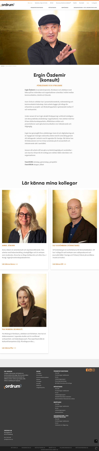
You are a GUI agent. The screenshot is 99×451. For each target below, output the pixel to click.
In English (38, 373)
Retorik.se (14, 447)
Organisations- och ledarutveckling (61, 416)
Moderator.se (26, 447)
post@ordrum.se (8, 439)
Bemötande (57, 402)
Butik (75, 3)
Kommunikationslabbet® (63, 3)
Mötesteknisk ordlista (65, 399)
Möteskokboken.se (82, 447)
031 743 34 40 (7, 437)
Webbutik (38, 385)
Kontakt (81, 3)
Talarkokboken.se (66, 447)
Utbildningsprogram (60, 379)
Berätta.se (52, 447)
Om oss (30, 3)
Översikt (57, 373)
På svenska (39, 375)
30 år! (51, 3)
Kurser (56, 377)
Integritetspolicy (40, 387)
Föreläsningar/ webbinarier (62, 375)
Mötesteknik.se (40, 447)
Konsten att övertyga (63, 383)
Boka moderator (63, 396)
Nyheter (38, 379)
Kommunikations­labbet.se (49, 449)
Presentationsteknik (61, 371)
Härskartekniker (59, 412)
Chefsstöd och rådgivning (61, 425)
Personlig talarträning (60, 381)
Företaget (38, 381)
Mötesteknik (58, 386)
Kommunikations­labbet (42, 377)
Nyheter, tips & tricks (41, 3)
